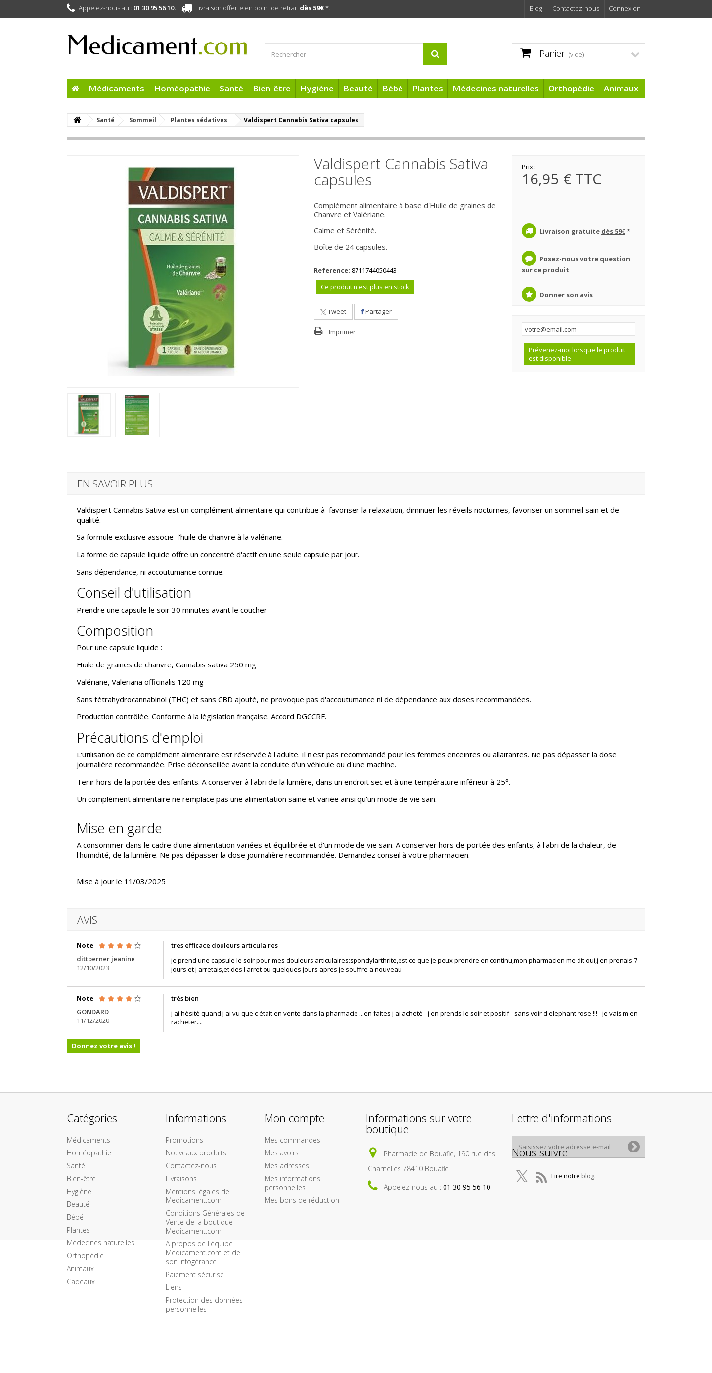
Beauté (358, 88)
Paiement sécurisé (195, 1274)
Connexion (625, 8)
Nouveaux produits (196, 1152)
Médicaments (116, 88)
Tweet (333, 311)
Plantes (427, 88)
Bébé (392, 88)
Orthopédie (571, 88)
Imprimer (342, 331)
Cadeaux (81, 1281)
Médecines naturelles (495, 88)
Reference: (332, 270)
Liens (174, 1287)
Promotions (184, 1140)
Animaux (621, 88)
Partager (376, 311)
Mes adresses (287, 1165)
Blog (536, 8)
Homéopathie (182, 88)
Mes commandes (292, 1140)
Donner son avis (566, 294)
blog (587, 1195)
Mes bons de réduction (302, 1200)
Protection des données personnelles (204, 1304)
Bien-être (272, 88)
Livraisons (181, 1178)
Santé (231, 88)
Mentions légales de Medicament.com (197, 1196)
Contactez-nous (575, 8)
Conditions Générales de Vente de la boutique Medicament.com (205, 1222)
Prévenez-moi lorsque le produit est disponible (577, 354)
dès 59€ (312, 7)
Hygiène (317, 88)
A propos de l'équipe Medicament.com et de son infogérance (203, 1252)
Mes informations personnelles (292, 1183)
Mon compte (294, 1117)
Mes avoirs (282, 1152)
